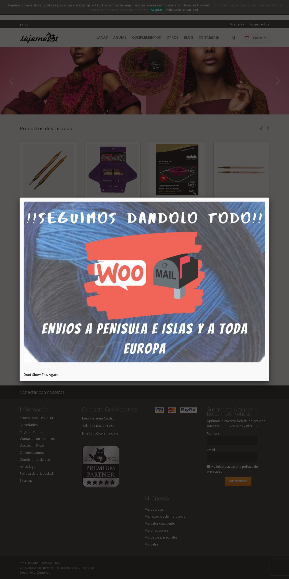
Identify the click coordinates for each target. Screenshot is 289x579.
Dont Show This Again (41, 374)
